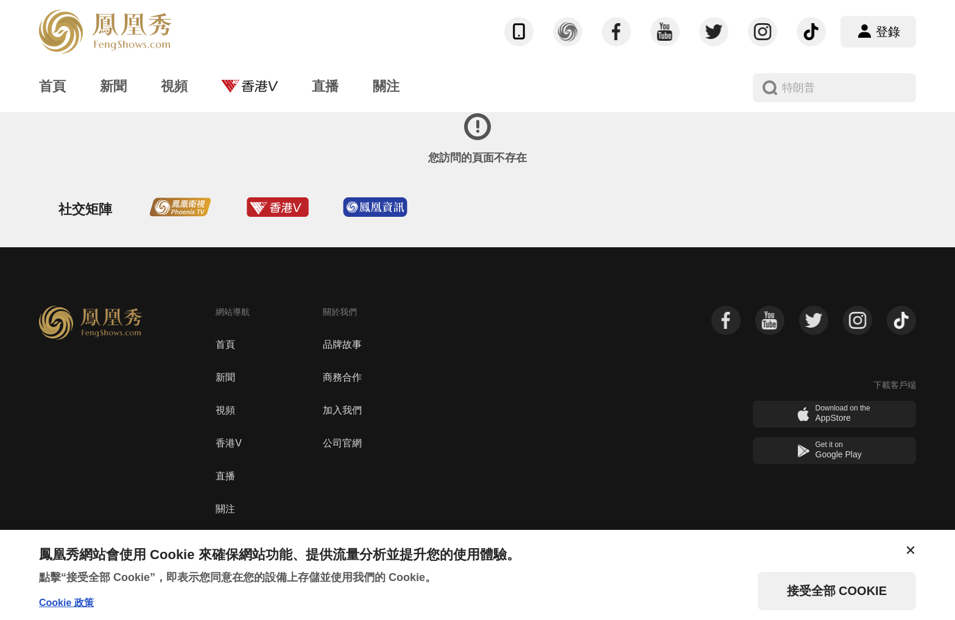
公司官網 (342, 443)
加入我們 (342, 410)
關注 (225, 509)
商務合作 (342, 377)
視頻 (225, 410)
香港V (229, 443)
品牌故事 (342, 344)
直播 (225, 476)
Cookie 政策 (66, 602)
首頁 (225, 344)
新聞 (225, 377)
